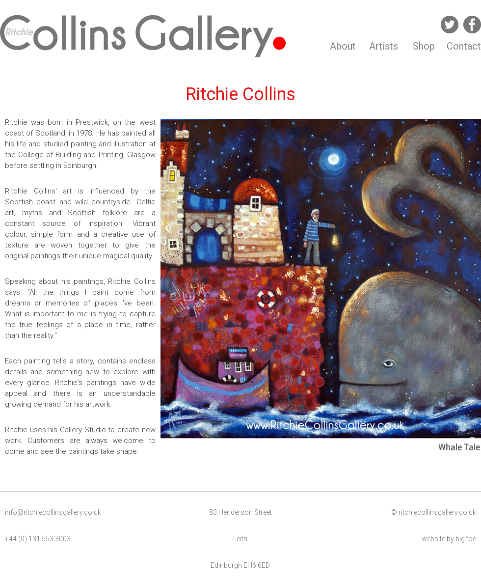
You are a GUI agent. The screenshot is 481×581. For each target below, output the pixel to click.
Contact (464, 46)
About (343, 46)
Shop (424, 46)
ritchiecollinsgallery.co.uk (437, 512)
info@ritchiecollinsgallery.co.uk (53, 512)
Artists (383, 46)
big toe (465, 539)
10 (378, 494)
